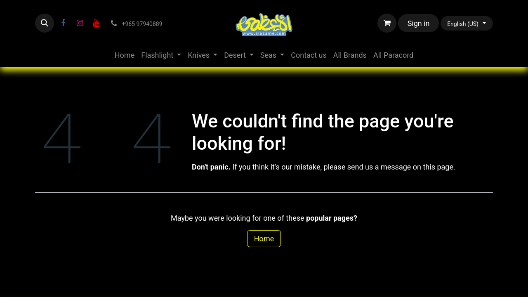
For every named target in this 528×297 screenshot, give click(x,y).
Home (264, 238)
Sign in (419, 23)
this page (438, 167)
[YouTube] (96, 23)
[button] (44, 23)
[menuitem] (124, 55)
